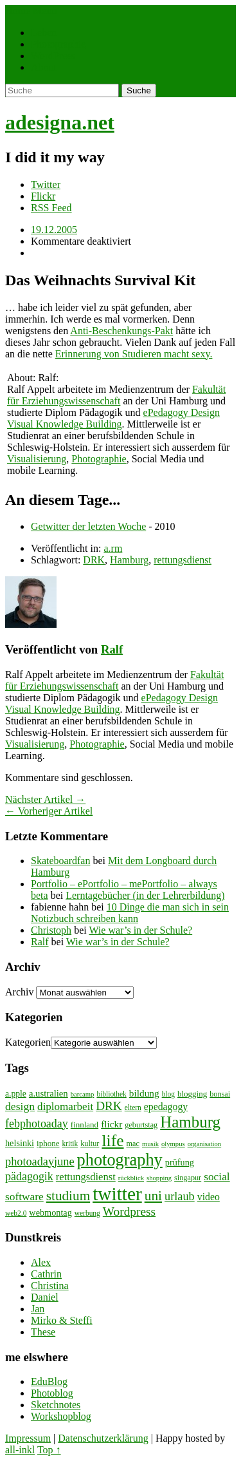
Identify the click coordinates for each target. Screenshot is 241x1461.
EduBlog (49, 1381)
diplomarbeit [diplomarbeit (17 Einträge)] (65, 1106)
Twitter (45, 184)
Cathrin (46, 1273)
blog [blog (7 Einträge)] (168, 1094)
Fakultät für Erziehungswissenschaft (116, 395)
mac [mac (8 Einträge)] (133, 1143)
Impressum (28, 1438)
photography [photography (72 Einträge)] (120, 1160)
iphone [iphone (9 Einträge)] (48, 1143)
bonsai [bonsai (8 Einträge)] (220, 1093)
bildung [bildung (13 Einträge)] (144, 1093)
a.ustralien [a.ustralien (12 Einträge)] (48, 1093)
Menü (45, 10)
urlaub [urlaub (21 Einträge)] (180, 1196)
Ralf (112, 649)
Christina (50, 1285)
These (43, 1331)
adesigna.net (59, 122)
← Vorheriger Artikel (49, 811)
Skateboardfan (60, 860)
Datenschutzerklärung (103, 1438)
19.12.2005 (54, 229)
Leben (44, 32)
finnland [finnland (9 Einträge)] (84, 1124)
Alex (41, 1262)
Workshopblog (61, 1416)
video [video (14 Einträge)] (208, 1196)
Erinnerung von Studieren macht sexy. (134, 353)
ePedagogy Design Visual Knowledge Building (113, 418)
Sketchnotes (55, 1404)
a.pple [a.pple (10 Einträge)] (15, 1093)
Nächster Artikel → (45, 799)
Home (17, 10)
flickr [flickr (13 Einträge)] (111, 1123)
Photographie (58, 44)
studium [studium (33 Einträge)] (68, 1195)
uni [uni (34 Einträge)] (153, 1195)
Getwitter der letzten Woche (88, 526)
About (44, 67)
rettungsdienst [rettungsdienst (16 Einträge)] (86, 1177)
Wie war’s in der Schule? (140, 930)
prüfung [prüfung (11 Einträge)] (179, 1162)
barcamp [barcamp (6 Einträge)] (82, 1094)
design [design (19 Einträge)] (20, 1106)
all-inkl (20, 1449)
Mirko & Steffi (62, 1320)
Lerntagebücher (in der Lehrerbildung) (145, 895)
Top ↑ (49, 1449)
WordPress (53, 55)
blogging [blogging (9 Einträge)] (192, 1093)
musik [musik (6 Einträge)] (150, 1143)
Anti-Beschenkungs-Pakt (121, 330)
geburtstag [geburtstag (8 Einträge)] (141, 1124)
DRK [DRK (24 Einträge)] (109, 1106)
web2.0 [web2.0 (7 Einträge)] (15, 1213)
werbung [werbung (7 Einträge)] (87, 1213)
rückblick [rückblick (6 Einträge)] (131, 1178)
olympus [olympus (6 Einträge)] (173, 1143)
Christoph (51, 930)
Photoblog (52, 1393)
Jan (37, 1308)
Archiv (19, 991)
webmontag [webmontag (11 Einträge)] (50, 1212)
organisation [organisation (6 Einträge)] (205, 1143)
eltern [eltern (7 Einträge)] (133, 1107)
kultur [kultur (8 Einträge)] (89, 1143)
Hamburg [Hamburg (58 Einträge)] (190, 1122)
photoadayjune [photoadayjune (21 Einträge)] (40, 1161)
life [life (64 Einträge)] (112, 1140)
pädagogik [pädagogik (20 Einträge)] (29, 1176)
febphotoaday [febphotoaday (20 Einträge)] (36, 1123)
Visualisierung (36, 458)
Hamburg (129, 559)
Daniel (44, 1297)
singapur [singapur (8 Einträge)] (187, 1177)
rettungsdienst (182, 559)
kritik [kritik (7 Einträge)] (70, 1143)
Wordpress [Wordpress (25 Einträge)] (129, 1211)
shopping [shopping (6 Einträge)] (159, 1178)
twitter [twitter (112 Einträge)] (117, 1193)
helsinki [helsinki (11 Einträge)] (19, 1143)
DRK (94, 559)
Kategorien (28, 1042)
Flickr (43, 196)
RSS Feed (51, 207)
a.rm (112, 548)
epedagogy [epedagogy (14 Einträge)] (166, 1106)
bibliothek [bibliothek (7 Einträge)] (111, 1094)
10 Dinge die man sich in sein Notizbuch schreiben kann (130, 912)
